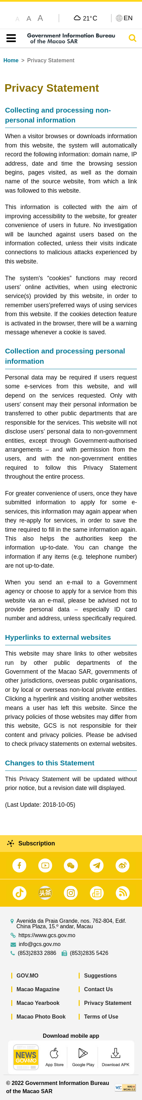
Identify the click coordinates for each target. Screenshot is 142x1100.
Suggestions (100, 976)
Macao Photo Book (41, 1017)
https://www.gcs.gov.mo (46, 935)
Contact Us (98, 989)
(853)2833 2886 (37, 953)
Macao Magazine (38, 989)
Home (10, 60)
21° (90, 18)
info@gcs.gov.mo (40, 944)
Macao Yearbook (38, 1003)
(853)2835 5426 (89, 953)
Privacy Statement (107, 1003)
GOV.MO (27, 976)
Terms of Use (101, 1017)
